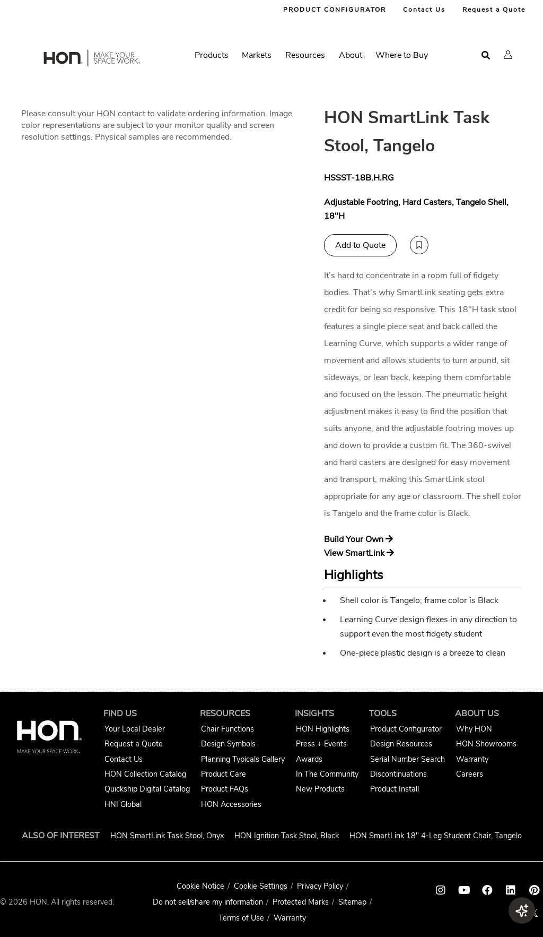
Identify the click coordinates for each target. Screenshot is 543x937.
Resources (305, 55)
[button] (508, 54)
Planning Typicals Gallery (243, 759)
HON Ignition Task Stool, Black (286, 835)
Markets (257, 55)
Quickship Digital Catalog (147, 789)
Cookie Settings (260, 886)
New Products (320, 789)
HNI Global (123, 804)
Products (212, 55)
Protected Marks (301, 902)
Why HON (474, 729)
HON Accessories (231, 804)
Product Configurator (406, 729)
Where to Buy (401, 55)
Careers (469, 774)
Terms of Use (241, 918)
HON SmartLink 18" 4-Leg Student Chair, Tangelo (435, 835)
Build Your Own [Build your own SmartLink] (358, 539)
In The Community (327, 774)
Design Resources (401, 743)
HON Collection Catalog (145, 774)
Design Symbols (228, 743)
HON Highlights (322, 729)
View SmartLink (359, 553)
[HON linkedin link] (511, 890)
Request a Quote (494, 9)
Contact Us (424, 9)
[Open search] (485, 55)
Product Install (394, 789)
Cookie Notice (200, 886)
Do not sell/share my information (208, 902)
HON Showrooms (486, 743)
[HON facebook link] (487, 890)
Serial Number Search (407, 759)
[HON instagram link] (441, 890)
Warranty (472, 759)
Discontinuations (398, 774)
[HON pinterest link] (534, 890)
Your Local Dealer (134, 729)
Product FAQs (224, 789)
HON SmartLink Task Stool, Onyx (167, 835)
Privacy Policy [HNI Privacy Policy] (320, 886)
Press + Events (321, 743)
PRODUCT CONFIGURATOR (334, 9)
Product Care (223, 774)
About (350, 55)
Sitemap (352, 902)
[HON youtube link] (464, 890)
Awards (309, 759)
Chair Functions (227, 729)
